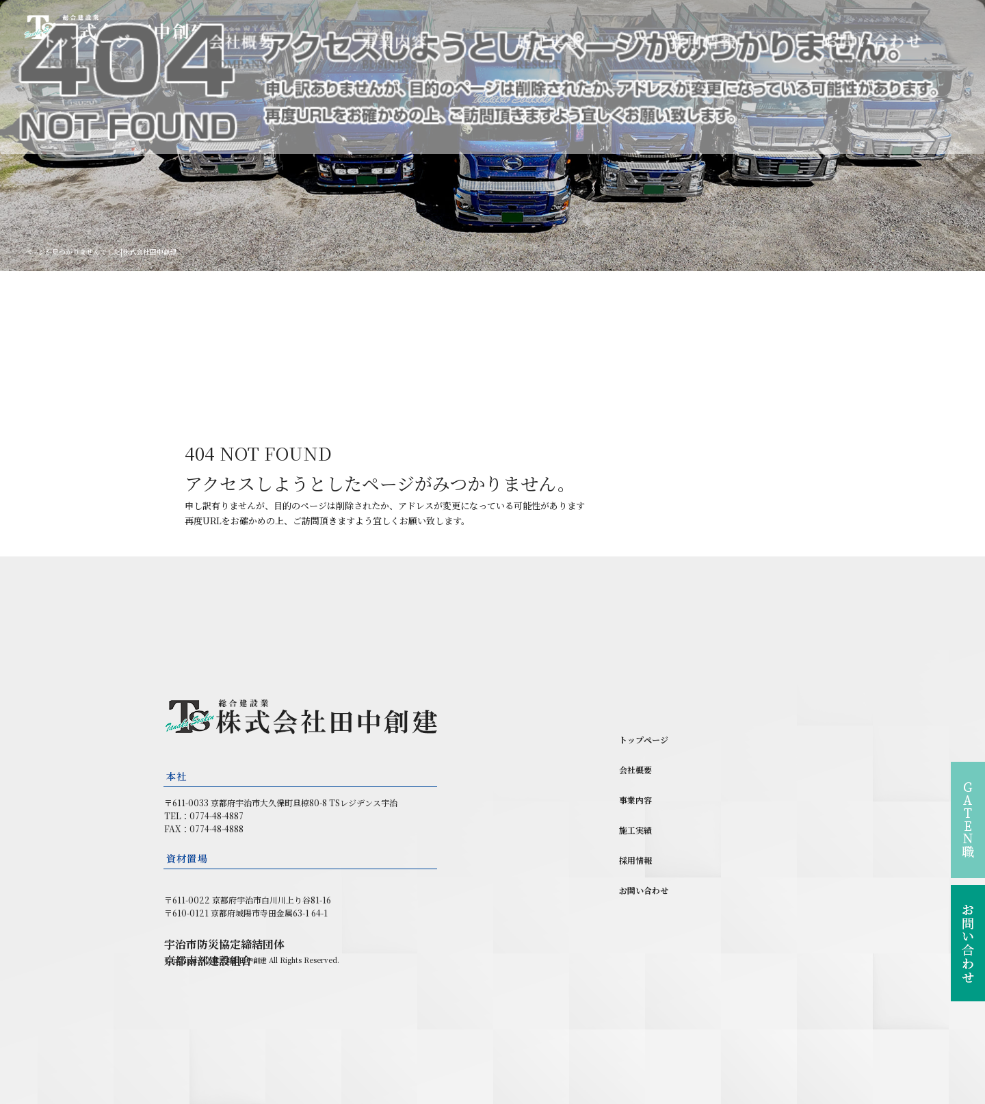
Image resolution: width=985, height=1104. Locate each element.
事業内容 (395, 51)
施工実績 (549, 51)
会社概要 (241, 51)
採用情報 (703, 51)
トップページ (87, 51)
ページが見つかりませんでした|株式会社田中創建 (101, 251)
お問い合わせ (872, 51)
